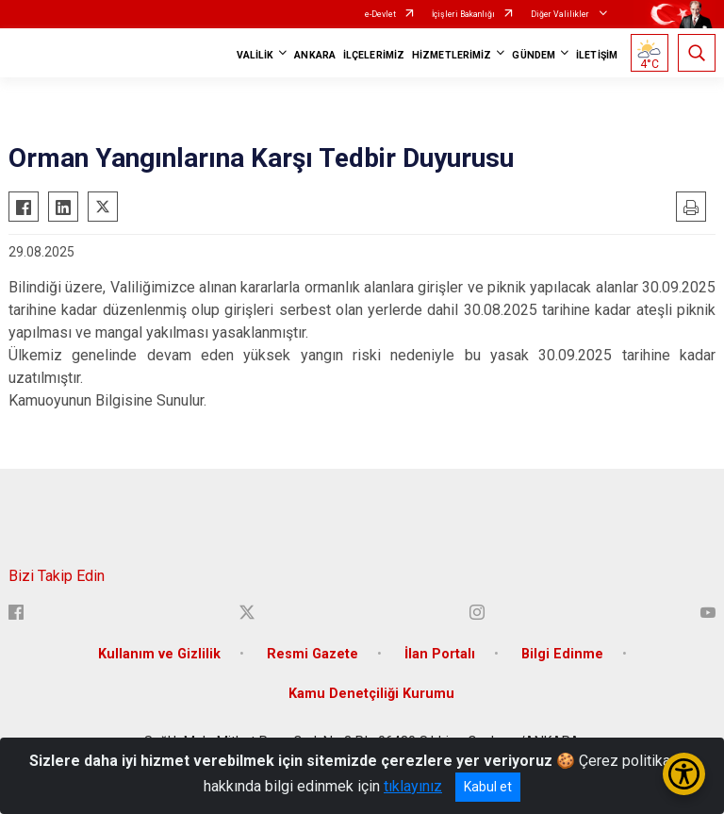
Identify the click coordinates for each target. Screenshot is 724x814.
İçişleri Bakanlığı (463, 14)
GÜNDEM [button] (533, 55)
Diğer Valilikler (561, 14)
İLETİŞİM (596, 55)
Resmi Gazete (312, 654)
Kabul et (488, 786)
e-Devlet (380, 14)
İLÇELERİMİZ (373, 55)
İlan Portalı (439, 654)
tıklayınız (413, 786)
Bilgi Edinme (562, 654)
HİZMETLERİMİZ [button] (451, 55)
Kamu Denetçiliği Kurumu (371, 694)
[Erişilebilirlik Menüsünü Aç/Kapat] (684, 774)
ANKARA (315, 55)
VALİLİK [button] (255, 55)
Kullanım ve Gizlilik (159, 654)
